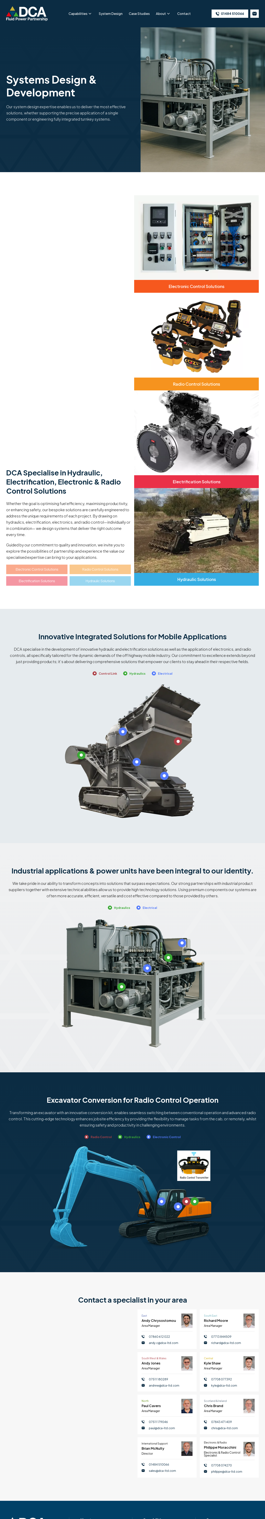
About (161, 13)
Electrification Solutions (37, 581)
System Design (111, 13)
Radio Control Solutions (100, 569)
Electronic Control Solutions (37, 569)
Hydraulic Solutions (100, 581)
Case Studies (139, 13)
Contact (184, 13)
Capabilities (78, 13)
